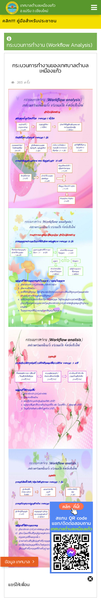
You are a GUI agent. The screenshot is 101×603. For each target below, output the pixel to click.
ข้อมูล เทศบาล (17, 561)
